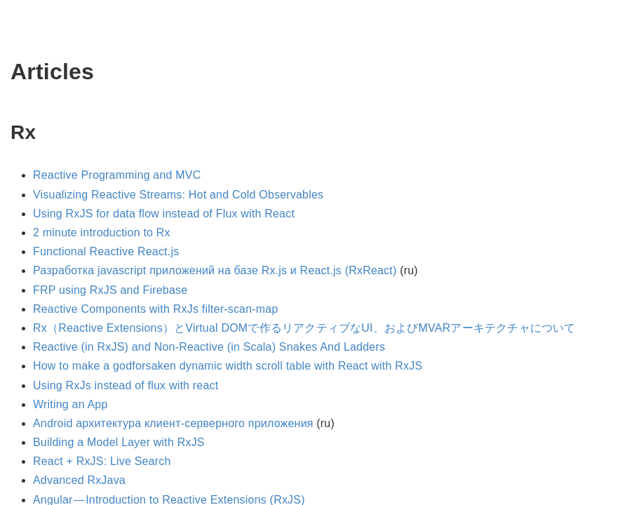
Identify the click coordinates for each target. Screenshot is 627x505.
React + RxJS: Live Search (102, 461)
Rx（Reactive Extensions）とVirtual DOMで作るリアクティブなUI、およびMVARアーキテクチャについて (304, 328)
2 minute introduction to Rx (101, 232)
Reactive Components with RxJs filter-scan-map (155, 309)
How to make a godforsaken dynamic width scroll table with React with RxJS (227, 366)
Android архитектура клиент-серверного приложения (173, 423)
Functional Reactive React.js (106, 251)
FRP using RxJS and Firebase (110, 290)
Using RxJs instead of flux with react (125, 385)
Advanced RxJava (79, 480)
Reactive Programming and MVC (117, 175)
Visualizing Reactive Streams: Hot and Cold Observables (178, 195)
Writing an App (70, 404)
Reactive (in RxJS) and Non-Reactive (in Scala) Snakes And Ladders (209, 347)
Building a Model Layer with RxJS (119, 442)
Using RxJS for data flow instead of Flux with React (164, 214)
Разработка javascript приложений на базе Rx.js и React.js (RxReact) (214, 270)
